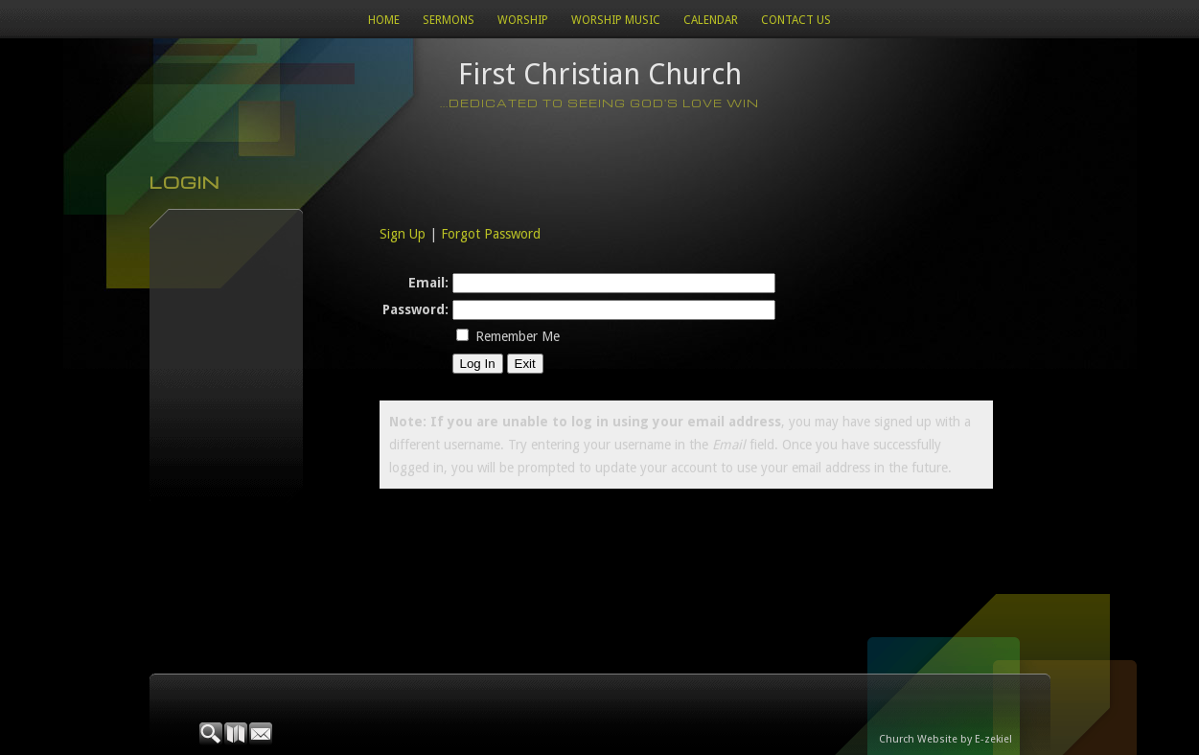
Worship (522, 20)
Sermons (448, 20)
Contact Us (796, 20)
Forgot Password (491, 233)
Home (384, 20)
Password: (415, 309)
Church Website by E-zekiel (945, 739)
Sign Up (403, 233)
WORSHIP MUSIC (615, 20)
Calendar (710, 20)
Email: (428, 282)
